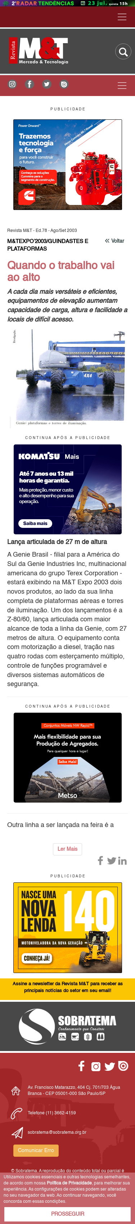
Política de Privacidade (69, 1183)
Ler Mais (67, 849)
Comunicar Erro (36, 1150)
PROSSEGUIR (67, 1214)
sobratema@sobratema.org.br (57, 1133)
